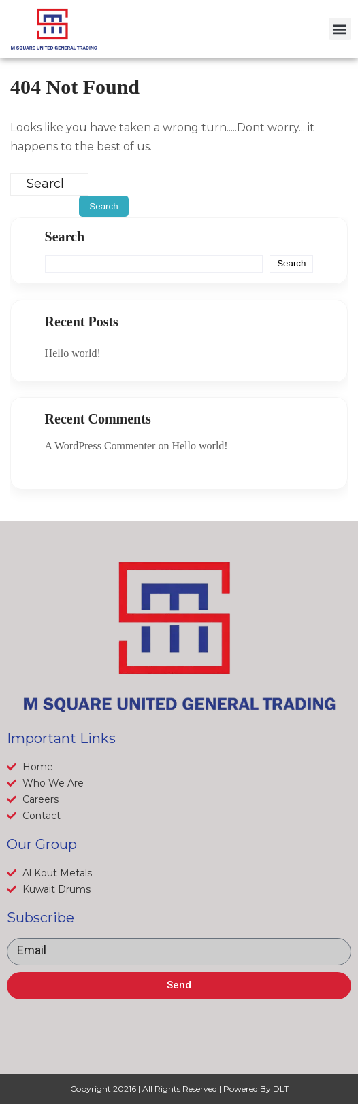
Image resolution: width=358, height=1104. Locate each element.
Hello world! (73, 353)
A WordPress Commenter (100, 445)
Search (65, 236)
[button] (340, 29)
